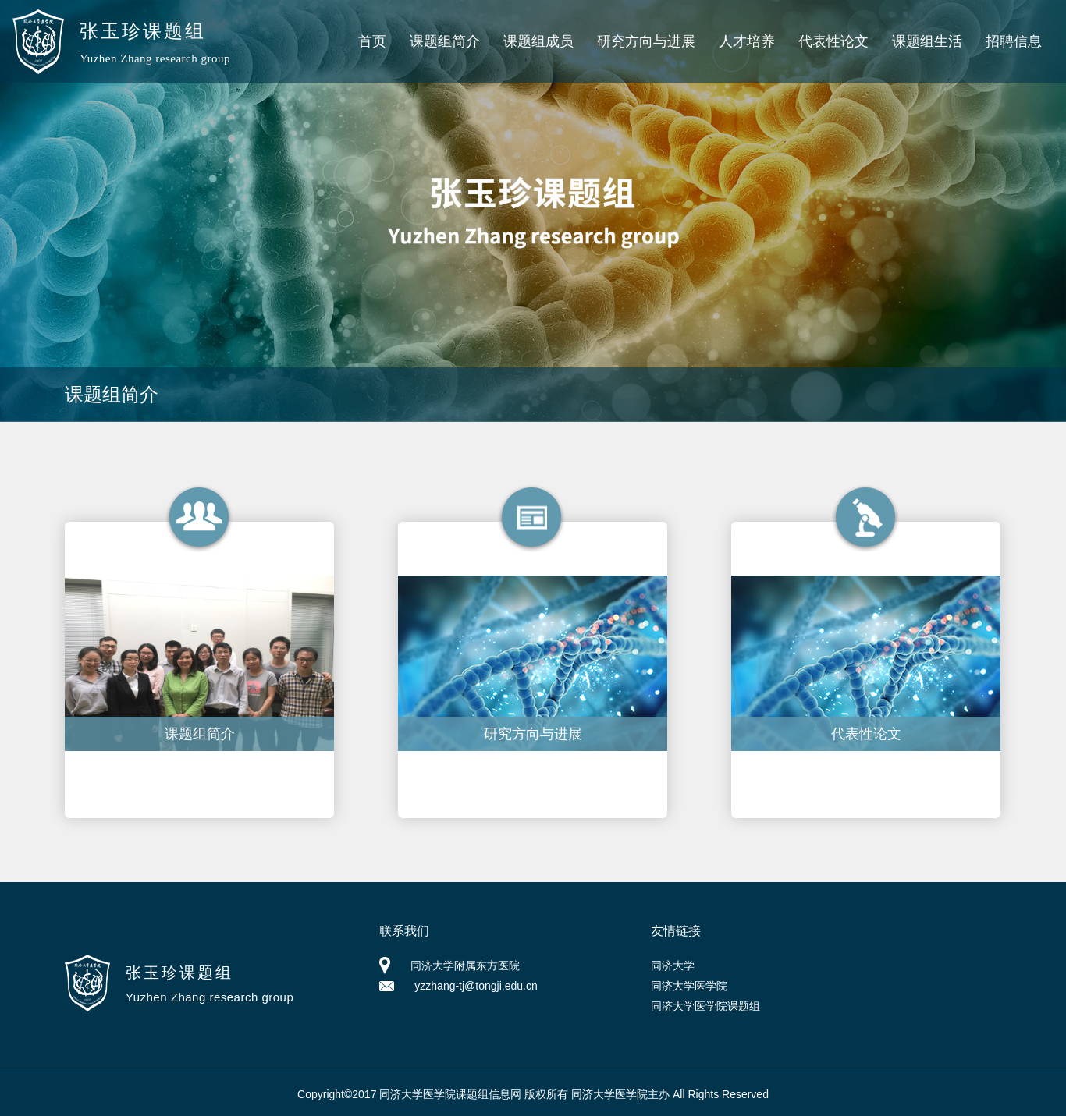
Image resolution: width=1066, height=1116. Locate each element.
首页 (372, 41)
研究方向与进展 (646, 41)
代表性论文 (833, 41)
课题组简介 (445, 41)
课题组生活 (927, 41)
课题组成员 (538, 41)
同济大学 (673, 965)
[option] (533, 211)
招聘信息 (1014, 41)
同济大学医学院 (689, 986)
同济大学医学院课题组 (705, 1006)
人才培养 (747, 41)
